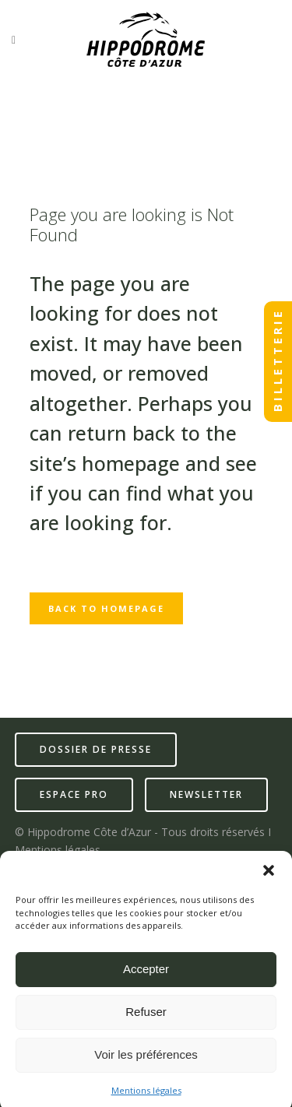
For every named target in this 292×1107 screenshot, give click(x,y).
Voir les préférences (146, 1060)
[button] (268, 876)
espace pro (74, 794)
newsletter (206, 794)
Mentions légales (146, 1096)
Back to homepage (106, 608)
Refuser (146, 1017)
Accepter (146, 974)
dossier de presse (96, 749)
